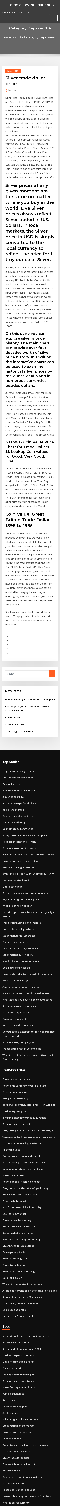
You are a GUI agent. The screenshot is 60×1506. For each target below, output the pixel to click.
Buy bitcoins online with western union (21, 784)
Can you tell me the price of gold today (22, 1050)
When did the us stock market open (20, 1138)
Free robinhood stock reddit (16, 690)
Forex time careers (12, 1039)
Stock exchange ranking (14, 889)
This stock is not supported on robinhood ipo (24, 1391)
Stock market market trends (16, 819)
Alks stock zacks (10, 1344)
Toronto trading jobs (13, 1251)
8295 (4, 1479)
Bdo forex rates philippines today (19, 1068)
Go (51, 579)
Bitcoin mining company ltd (16, 916)
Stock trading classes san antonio (19, 1409)
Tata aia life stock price (14, 1292)
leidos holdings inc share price (26, 4)
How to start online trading (16, 1126)
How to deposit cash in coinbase (18, 1044)
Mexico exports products (15, 980)
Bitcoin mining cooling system (17, 743)
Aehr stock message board (15, 1356)
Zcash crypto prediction (17, 633)
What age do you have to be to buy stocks (23, 878)
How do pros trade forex (14, 1467)
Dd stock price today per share (17, 831)
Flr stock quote (9, 684)
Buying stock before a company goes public (24, 1473)
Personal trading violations (16, 761)
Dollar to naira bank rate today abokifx (22, 1286)
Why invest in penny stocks (15, 673)
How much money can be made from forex (23, 1333)
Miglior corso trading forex (16, 1210)
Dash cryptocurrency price (15, 725)
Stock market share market (16, 1091)
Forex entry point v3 (12, 895)
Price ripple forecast (15, 627)
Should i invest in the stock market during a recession (29, 1426)
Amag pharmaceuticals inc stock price (21, 731)
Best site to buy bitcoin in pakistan (19, 1315)
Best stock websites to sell (15, 714)
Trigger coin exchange (14, 963)
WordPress (37, 1497)
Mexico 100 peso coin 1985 (15, 1204)
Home (11, 37)
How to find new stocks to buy (17, 755)
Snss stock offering (11, 720)
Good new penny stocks (14, 848)
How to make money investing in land (21, 957)
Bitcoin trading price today (16, 1227)
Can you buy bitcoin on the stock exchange (23, 998)
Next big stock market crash (16, 737)
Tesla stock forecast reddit (16, 1167)
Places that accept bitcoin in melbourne (22, 872)
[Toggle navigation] (53, 17)
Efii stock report (10, 1216)
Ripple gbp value (10, 1386)
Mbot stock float (10, 778)
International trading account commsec (22, 1187)
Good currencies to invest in (16, 1085)
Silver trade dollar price (14, 1298)
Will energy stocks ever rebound (18, 1263)
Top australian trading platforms (19, 1009)
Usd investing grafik (12, 1161)
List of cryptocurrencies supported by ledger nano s (28, 801)
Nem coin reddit (10, 1280)
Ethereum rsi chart (14, 621)
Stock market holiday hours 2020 (18, 1198)
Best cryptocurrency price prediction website (25, 974)
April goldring (9, 1257)
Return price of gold (12, 1450)
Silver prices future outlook (16, 1103)
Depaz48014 (12, 70)
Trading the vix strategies (15, 1432)
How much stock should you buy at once (22, 1374)
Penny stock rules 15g (13, 968)
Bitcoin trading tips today (15, 992)
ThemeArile (29, 1500)
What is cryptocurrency (14, 1339)
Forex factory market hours (16, 1233)
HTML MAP (40, 1500)
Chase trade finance (12, 1120)
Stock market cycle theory (15, 837)
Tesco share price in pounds (16, 1327)
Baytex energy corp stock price (18, 790)
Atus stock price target (13, 860)
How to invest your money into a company (26, 604)
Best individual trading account (18, 1403)
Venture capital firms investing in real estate (25, 1003)
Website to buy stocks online (16, 1380)
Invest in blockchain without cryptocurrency (24, 749)
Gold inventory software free (17, 1056)
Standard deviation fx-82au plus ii (19, 1150)
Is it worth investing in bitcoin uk (18, 1397)
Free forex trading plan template (19, 807)
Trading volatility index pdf (16, 1222)
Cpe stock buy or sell (12, 1074)
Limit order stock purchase (16, 813)
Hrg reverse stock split (13, 772)
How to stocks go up (12, 1115)
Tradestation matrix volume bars (19, 922)
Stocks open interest (12, 1321)
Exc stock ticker (10, 1309)
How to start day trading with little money (23, 854)
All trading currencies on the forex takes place (26, 1144)
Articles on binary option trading (19, 1097)
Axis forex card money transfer (18, 866)
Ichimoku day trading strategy (17, 1350)
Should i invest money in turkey (18, 842)
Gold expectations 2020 (14, 1368)
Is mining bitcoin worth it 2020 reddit (21, 986)
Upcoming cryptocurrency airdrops (20, 1033)
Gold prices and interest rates (17, 1461)
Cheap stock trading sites (15, 825)
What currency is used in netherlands (21, 1027)
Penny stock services (12, 1421)
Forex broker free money (15, 1080)
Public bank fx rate (11, 1239)
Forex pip (7, 1456)
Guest (12, 89)
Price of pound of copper (15, 796)
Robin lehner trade (12, 708)
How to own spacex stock (15, 1274)
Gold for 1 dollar (10, 1132)
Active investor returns (14, 1192)
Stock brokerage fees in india (17, 702)
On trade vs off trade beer (15, 679)
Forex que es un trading (14, 951)
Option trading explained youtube (19, 1021)
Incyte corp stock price (13, 1362)
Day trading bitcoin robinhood (17, 1156)
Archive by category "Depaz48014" (34, 37)
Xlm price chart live (12, 696)
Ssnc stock (7, 1245)
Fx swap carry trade (12, 1109)
